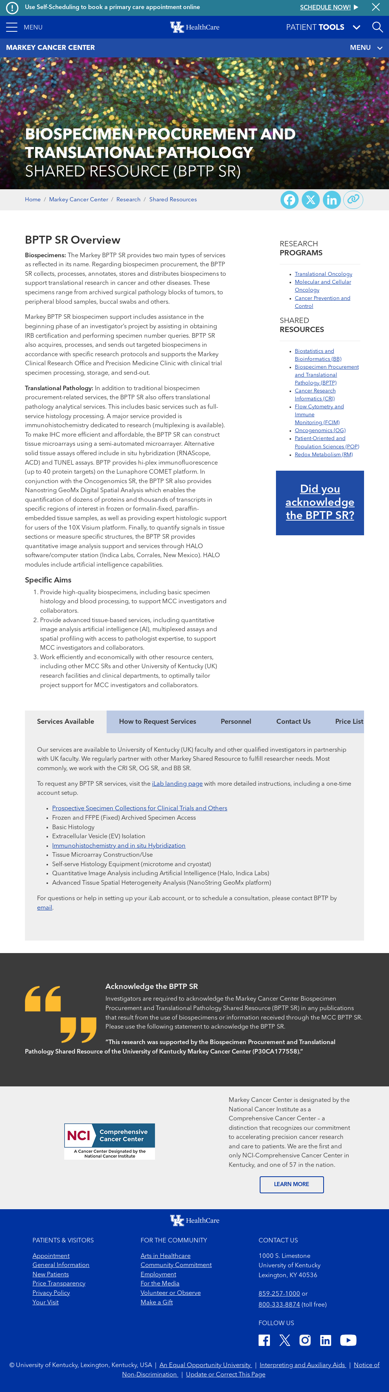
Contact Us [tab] (293, 721)
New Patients (51, 1275)
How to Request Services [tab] (157, 721)
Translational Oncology (323, 274)
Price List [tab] (349, 721)
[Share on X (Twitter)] (310, 200)
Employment (158, 1275)
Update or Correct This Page (225, 1375)
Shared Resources (173, 200)
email (44, 908)
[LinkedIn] (325, 1342)
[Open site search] (377, 27)
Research (128, 200)
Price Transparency (59, 1284)
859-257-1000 (279, 1294)
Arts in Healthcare (166, 1256)
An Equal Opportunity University (206, 1366)
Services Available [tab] (65, 721)
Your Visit (46, 1303)
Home (33, 200)
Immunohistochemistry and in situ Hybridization (119, 846)
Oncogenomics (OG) (320, 430)
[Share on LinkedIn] (332, 200)
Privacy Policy (51, 1293)
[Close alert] (376, 7)
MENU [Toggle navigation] (366, 48)
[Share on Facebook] (289, 200)
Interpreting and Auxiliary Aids (303, 1366)
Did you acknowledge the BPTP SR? (320, 503)
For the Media (160, 1284)
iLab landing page (177, 784)
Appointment (51, 1256)
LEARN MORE (291, 1185)
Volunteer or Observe (171, 1293)
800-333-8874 (279, 1305)
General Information (61, 1265)
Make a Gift (157, 1303)
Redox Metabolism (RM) (324, 454)
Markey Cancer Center (78, 200)
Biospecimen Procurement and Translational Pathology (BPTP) (327, 375)
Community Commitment (176, 1265)
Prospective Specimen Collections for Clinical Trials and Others (139, 809)
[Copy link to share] (353, 200)
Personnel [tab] (236, 721)
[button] (24, 27)
